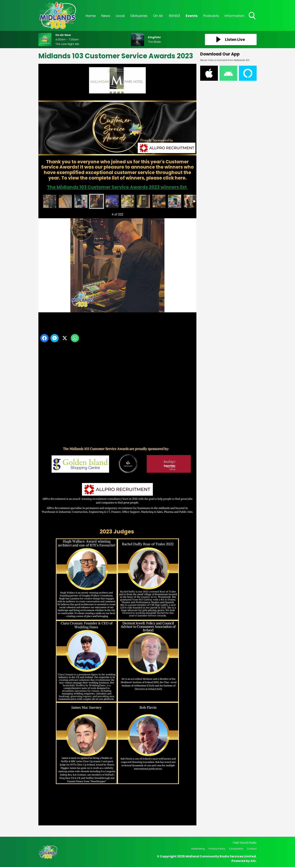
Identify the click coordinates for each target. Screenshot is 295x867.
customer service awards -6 (127, 201)
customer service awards (49, 201)
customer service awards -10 (190, 201)
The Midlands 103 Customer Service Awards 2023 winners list (117, 187)
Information (234, 15)
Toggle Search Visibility (252, 16)
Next (187, 213)
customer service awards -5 (112, 201)
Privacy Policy (217, 848)
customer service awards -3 (80, 201)
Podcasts (211, 15)
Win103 (174, 15)
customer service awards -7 (143, 201)
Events (192, 15)
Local (120, 15)
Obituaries (139, 15)
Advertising (198, 848)
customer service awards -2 (65, 201)
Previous (46, 213)
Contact (252, 848)
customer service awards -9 (174, 201)
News (105, 15)
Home (91, 15)
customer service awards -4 (96, 201)
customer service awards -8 (159, 201)
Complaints (236, 848)
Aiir (253, 861)
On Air (158, 15)
